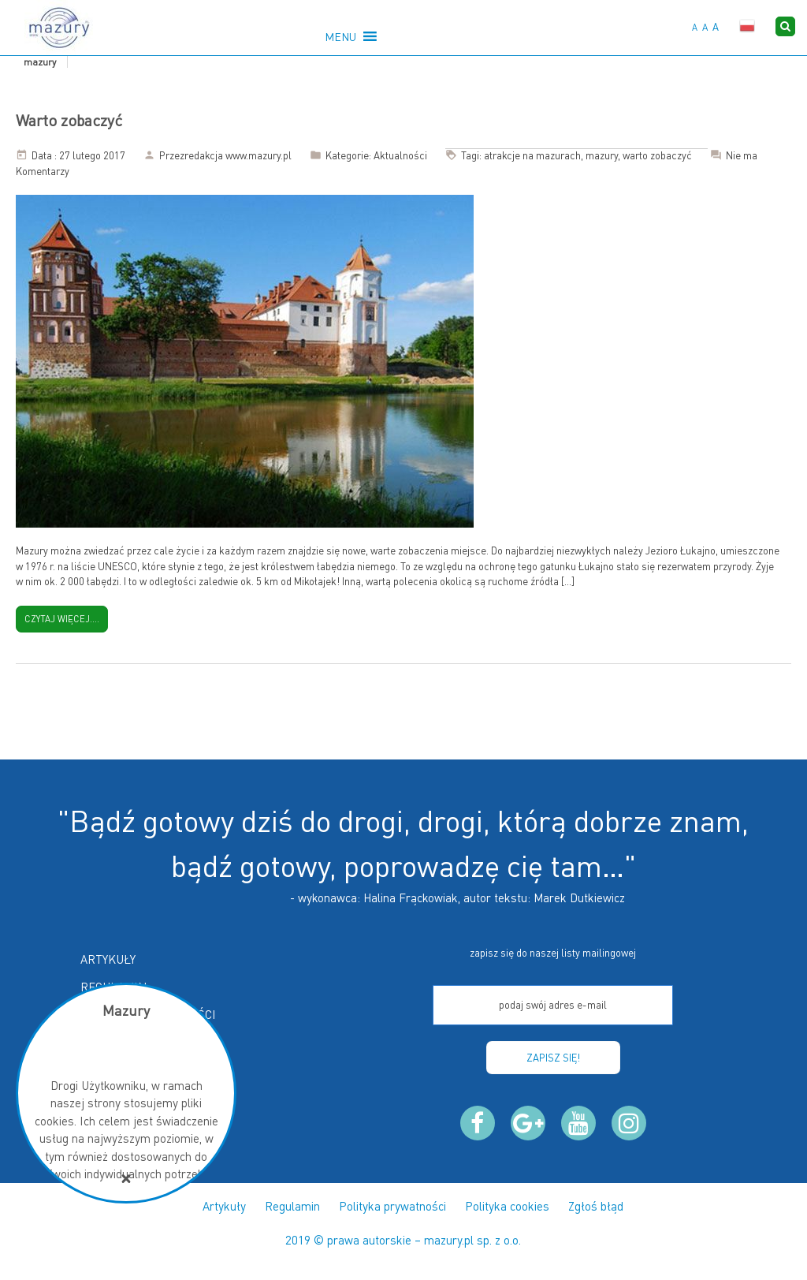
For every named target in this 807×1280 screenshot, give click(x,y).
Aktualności (400, 155)
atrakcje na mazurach (532, 155)
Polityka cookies (507, 1206)
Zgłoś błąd (595, 1206)
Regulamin (292, 1206)
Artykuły (108, 959)
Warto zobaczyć (69, 120)
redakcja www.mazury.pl (238, 155)
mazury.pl (449, 1240)
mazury (602, 155)
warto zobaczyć (657, 155)
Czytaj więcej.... (61, 619)
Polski (747, 26)
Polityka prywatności (392, 1206)
